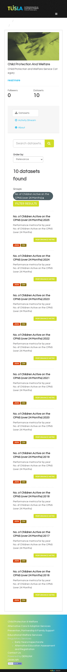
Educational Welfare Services (25, 635)
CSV (23, 245)
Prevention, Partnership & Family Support (31, 630)
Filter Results (26, 203)
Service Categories (29, 21)
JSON (16, 245)
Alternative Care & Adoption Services (29, 626)
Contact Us (14, 653)
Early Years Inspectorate (29, 642)
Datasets (22, 113)
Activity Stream (25, 120)
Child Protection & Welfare (23, 621)
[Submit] (49, 143)
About (20, 127)
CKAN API (13, 660)
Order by (18, 154)
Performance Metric (45, 240)
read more (14, 80)
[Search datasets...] (29, 143)
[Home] (9, 21)
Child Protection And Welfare (32, 25)
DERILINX (27, 656)
